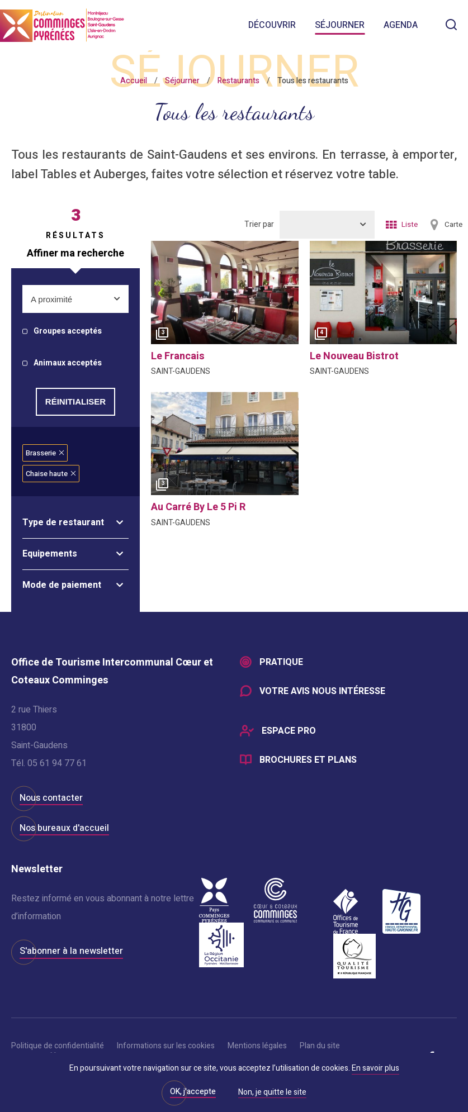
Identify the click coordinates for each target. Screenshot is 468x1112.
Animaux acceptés (68, 363)
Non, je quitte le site (272, 1093)
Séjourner (340, 25)
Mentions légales (257, 1046)
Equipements (49, 553)
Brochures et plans (308, 761)
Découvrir (272, 25)
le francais (178, 356)
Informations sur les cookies (166, 1046)
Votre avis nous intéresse (322, 691)
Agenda (401, 25)
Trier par (259, 224)
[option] (225, 292)
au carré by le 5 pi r (198, 507)
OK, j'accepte (193, 1091)
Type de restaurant (63, 522)
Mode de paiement (61, 585)
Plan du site (320, 1046)
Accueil (133, 81)
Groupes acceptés (68, 331)
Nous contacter (51, 798)
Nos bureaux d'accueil (64, 828)
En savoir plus (375, 1068)
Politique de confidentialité (57, 1046)
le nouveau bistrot (354, 356)
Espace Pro (289, 732)
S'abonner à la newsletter (71, 951)
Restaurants (238, 81)
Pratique (281, 662)
